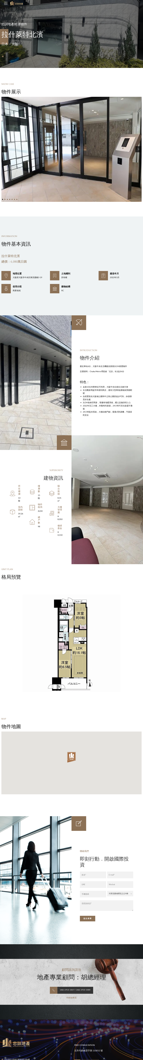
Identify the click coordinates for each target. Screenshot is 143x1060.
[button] (4, 149)
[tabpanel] (71, 149)
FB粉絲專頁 (71, 998)
